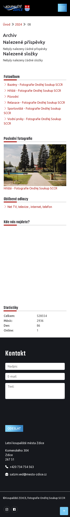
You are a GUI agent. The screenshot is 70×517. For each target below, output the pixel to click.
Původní (12, 96)
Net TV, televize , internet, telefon (29, 206)
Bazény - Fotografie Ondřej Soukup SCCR (35, 84)
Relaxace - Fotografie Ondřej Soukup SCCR (36, 102)
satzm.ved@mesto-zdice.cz (28, 474)
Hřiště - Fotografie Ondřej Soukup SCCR (34, 90)
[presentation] (25, 408)
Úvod (6, 24)
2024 (18, 24)
